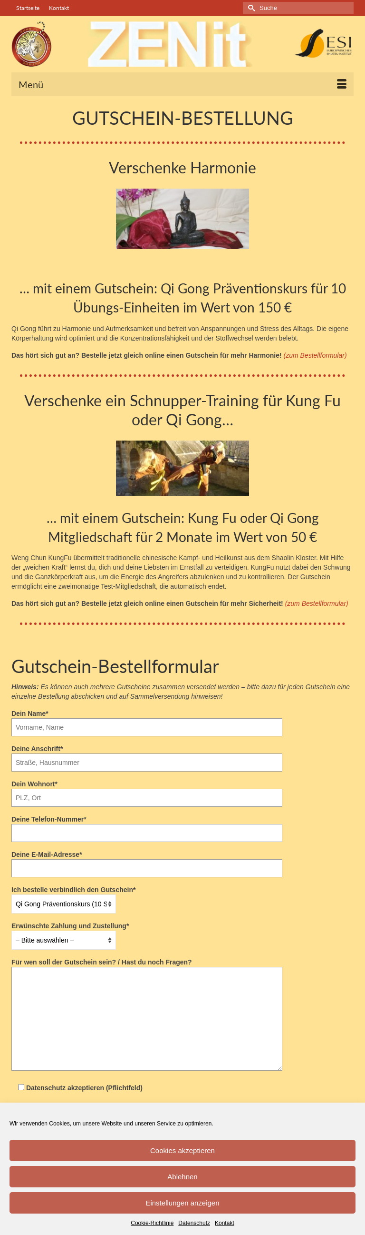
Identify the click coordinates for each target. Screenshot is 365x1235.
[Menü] (182, 84)
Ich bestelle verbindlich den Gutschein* (73, 897)
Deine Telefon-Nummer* (146, 826)
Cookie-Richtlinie (152, 1223)
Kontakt (224, 1223)
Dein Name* (146, 720)
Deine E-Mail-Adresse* (146, 861)
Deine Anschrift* (146, 755)
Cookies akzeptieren (182, 1150)
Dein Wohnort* (146, 791)
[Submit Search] (250, 8)
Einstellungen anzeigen (182, 1203)
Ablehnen (182, 1177)
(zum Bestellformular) (315, 355)
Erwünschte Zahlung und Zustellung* (70, 933)
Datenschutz (194, 1223)
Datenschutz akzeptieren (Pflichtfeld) (77, 1088)
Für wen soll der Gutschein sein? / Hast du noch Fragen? (146, 966)
